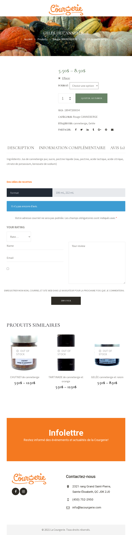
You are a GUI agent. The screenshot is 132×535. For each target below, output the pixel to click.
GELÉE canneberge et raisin (107, 377)
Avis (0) (117, 147)
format (63, 85)
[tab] (20, 148)
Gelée (92, 123)
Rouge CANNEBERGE (85, 116)
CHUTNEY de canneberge (24, 377)
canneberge (80, 123)
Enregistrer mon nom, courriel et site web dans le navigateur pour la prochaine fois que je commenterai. (64, 290)
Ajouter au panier (91, 98)
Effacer (66, 78)
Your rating (16, 227)
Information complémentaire (72, 147)
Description (20, 147)
